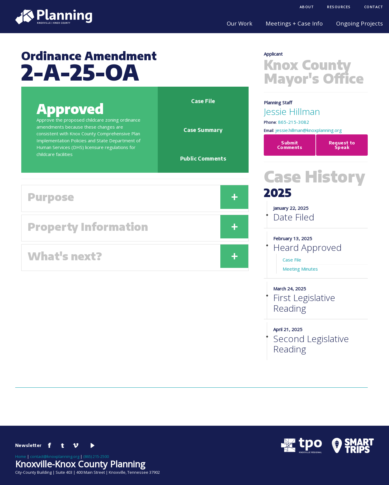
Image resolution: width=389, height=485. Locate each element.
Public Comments (203, 158)
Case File (203, 101)
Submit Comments (289, 145)
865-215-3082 (293, 122)
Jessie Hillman (292, 111)
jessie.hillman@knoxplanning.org (308, 130)
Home (20, 457)
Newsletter (28, 446)
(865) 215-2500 (96, 457)
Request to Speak (342, 145)
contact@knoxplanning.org (54, 457)
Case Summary (203, 129)
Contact (373, 7)
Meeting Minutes (300, 269)
